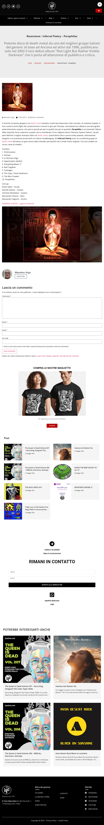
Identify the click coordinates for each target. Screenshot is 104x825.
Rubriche (38, 18)
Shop (90, 18)
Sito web (5, 338)
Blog (52, 18)
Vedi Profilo (21, 276)
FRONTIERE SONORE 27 (83, 487)
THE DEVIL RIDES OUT (33, 487)
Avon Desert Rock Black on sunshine (71, 753)
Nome (4, 322)
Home (30, 63)
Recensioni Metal (49, 63)
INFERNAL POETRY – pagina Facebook (18, 203)
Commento (6, 296)
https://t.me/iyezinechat (52, 553)
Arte (78, 18)
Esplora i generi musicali (18, 18)
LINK (52, 604)
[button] (100, 4)
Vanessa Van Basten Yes (83, 448)
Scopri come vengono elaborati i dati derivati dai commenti (58, 356)
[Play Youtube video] (52, 234)
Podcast (65, 18)
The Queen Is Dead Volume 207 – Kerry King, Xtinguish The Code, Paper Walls (37, 450)
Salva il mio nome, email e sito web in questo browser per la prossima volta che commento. (36, 346)
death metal (36, 123)
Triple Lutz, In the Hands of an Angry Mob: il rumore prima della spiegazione (36, 509)
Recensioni (38, 63)
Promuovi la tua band (53, 23)
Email (4, 330)
